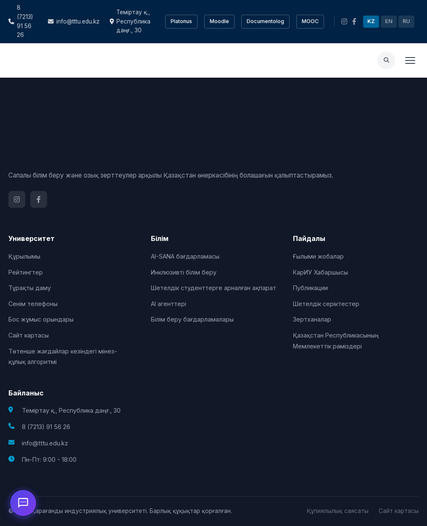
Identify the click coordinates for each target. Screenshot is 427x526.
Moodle (219, 21)
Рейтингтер (25, 272)
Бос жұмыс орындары (41, 319)
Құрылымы (24, 256)
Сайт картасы (28, 335)
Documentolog (265, 21)
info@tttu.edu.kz (74, 21)
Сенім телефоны (33, 303)
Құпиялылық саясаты (338, 511)
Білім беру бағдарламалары (192, 319)
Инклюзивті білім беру (183, 272)
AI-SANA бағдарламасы (185, 256)
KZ (371, 21)
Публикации (310, 287)
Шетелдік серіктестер (326, 303)
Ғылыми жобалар (318, 256)
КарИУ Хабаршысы (320, 272)
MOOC (310, 21)
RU (406, 21)
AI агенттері (168, 303)
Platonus (181, 21)
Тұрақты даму (29, 287)
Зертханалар (312, 319)
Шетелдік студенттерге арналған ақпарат (213, 287)
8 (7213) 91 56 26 (20, 21)
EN (389, 21)
